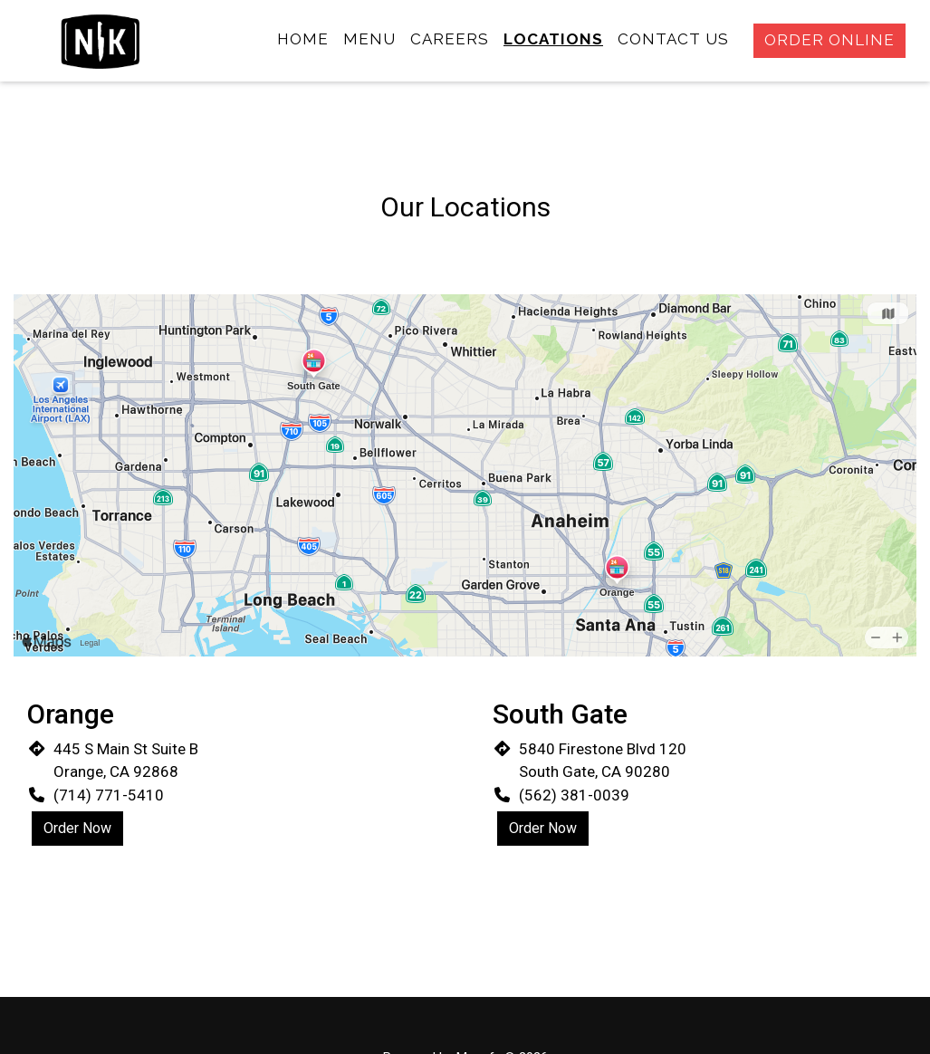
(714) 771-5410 (108, 795)
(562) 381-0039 (574, 795)
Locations (553, 39)
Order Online (829, 40)
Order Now (77, 828)
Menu (369, 39)
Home (303, 39)
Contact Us (673, 39)
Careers (449, 39)
